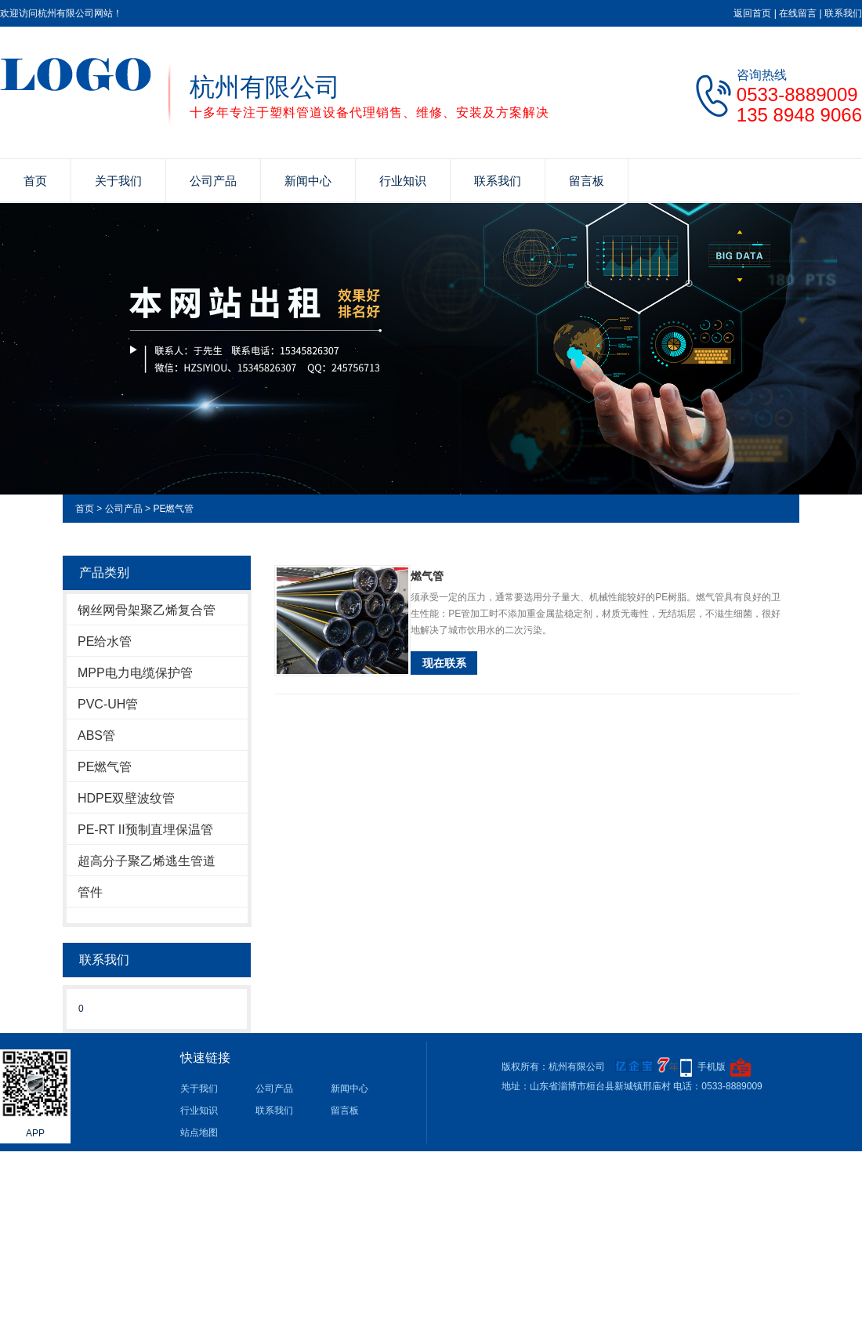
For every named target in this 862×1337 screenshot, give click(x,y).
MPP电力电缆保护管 (135, 672)
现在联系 (444, 663)
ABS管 (96, 735)
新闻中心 (307, 180)
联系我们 (843, 13)
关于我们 (118, 180)
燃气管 (427, 576)
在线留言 (798, 13)
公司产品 (213, 180)
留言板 (586, 180)
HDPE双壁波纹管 (126, 798)
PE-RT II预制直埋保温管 (145, 829)
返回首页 (752, 13)
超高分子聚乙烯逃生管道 (147, 861)
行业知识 (402, 180)
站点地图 (199, 1132)
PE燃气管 (173, 508)
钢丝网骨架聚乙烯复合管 (147, 610)
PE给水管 (105, 641)
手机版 (711, 1066)
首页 (35, 180)
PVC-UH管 (108, 704)
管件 (90, 892)
